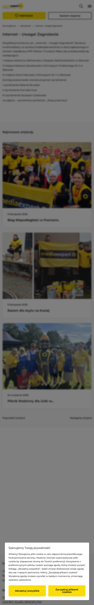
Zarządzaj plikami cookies (66, 590)
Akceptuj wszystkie (27, 590)
